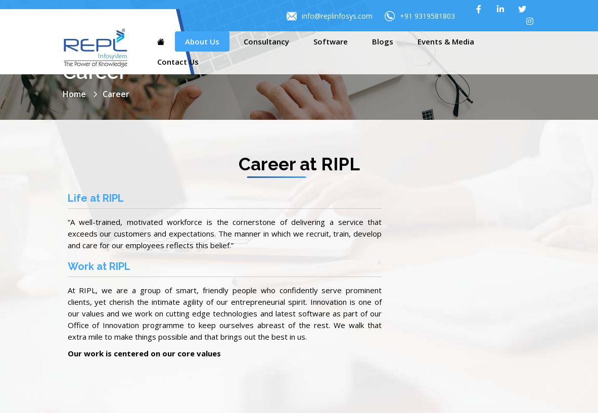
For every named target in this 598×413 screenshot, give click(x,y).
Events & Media (446, 41)
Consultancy (266, 41)
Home (74, 94)
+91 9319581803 (420, 16)
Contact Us (178, 62)
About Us (202, 41)
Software (330, 41)
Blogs (382, 41)
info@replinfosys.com (330, 16)
